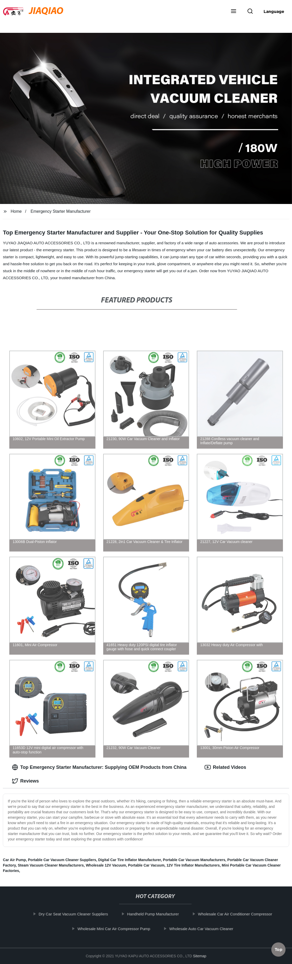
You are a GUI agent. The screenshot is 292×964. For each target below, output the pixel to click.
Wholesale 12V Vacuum (106, 865)
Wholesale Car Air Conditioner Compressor (240, 914)
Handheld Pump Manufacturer (157, 914)
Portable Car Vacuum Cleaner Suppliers (62, 860)
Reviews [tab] (25, 781)
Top (278, 948)
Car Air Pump (14, 860)
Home (16, 211)
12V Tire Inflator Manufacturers (193, 865)
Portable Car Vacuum (146, 865)
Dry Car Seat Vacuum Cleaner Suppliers (78, 914)
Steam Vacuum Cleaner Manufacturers (51, 865)
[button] (233, 11)
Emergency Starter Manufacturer (61, 211)
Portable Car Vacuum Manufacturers (194, 860)
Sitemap (199, 956)
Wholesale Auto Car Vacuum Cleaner (206, 928)
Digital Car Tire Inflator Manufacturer (129, 860)
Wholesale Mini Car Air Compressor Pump (118, 928)
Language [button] (274, 11)
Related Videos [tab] (225, 767)
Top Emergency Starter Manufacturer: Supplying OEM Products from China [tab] (99, 767)
